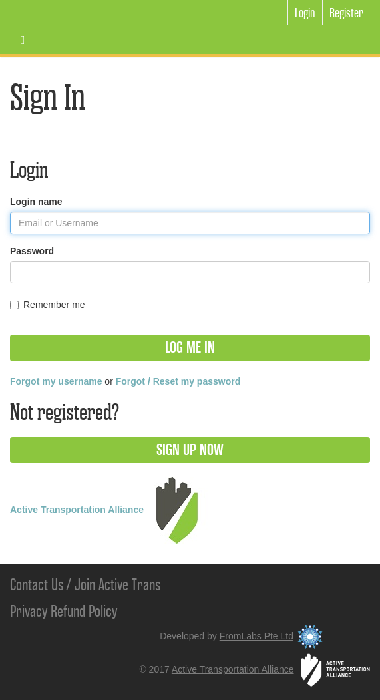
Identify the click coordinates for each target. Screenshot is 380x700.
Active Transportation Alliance (110, 509)
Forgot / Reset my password (178, 381)
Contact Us (36, 585)
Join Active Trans (117, 585)
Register (346, 13)
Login (305, 13)
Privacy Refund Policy (63, 611)
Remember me (47, 304)
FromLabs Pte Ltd (273, 636)
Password (32, 251)
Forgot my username (56, 381)
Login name (36, 201)
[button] (190, 348)
